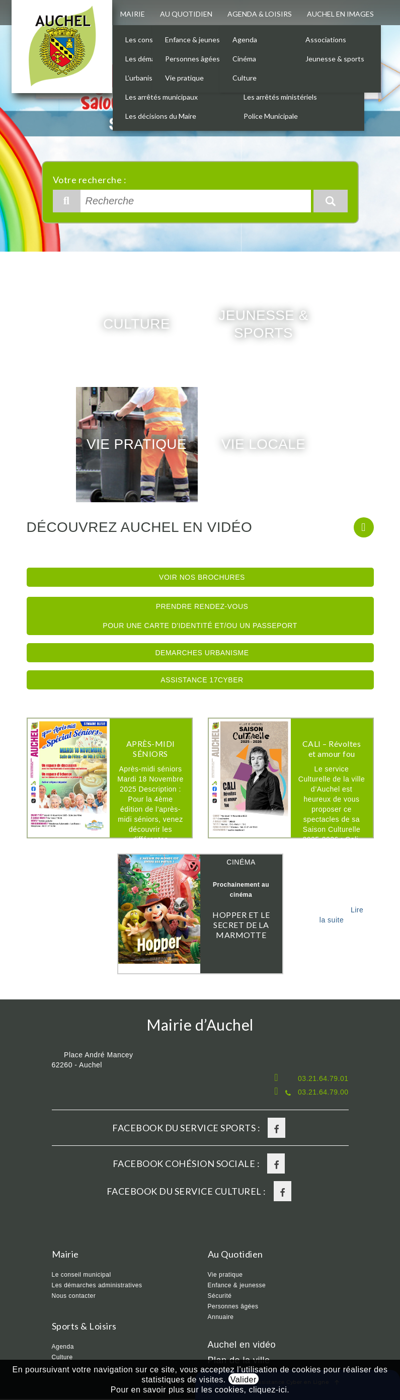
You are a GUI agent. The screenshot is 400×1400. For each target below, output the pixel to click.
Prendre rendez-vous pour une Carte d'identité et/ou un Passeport (200, 617)
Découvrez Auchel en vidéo (140, 528)
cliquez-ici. (269, 1389)
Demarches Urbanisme (202, 654)
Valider (243, 1379)
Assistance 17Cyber (202, 681)
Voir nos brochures (202, 578)
